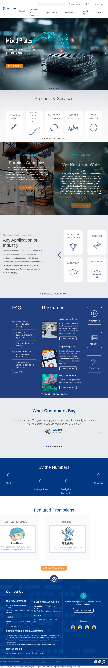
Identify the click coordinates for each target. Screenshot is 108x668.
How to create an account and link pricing (23, 367)
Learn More (68, 362)
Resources (69, 12)
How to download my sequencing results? (23, 397)
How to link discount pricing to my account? (24, 378)
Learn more (14, 66)
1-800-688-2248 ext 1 (20, 631)
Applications (51, 12)
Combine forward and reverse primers (21, 49)
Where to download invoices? (24, 388)
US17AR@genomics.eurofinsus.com (47, 637)
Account (98, 4)
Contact (99, 12)
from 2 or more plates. (15, 52)
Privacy (5, 662)
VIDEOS (94, 335)
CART (89, 4)
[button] (49, 88)
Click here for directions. (50, 651)
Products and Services (34, 12)
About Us (85, 12)
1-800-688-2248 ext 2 (51, 632)
